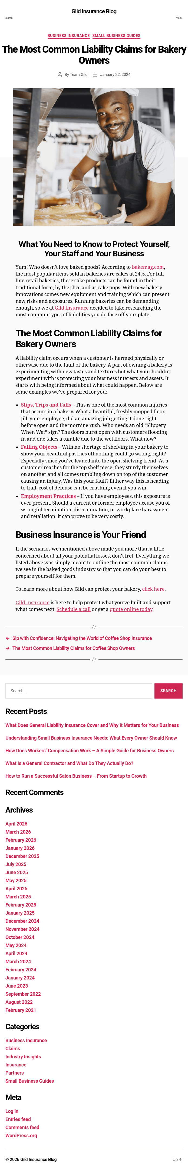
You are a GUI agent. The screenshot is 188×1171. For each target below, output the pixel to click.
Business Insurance (69, 35)
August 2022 (19, 1002)
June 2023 (16, 986)
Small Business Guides (117, 35)
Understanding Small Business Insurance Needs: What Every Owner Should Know (91, 738)
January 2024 (20, 978)
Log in (11, 1111)
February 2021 (20, 1010)
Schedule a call (74, 609)
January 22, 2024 (115, 74)
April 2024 (16, 953)
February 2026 (20, 840)
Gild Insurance (71, 308)
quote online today (131, 609)
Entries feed (18, 1119)
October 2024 (19, 937)
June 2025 (16, 872)
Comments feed (22, 1127)
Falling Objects (39, 447)
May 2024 (16, 945)
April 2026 (16, 824)
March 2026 (18, 832)
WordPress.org (21, 1135)
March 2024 (18, 961)
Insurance (15, 1065)
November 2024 (22, 929)
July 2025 (15, 864)
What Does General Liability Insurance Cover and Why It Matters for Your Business (92, 725)
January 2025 (20, 913)
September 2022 (23, 994)
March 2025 (18, 897)
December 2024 (22, 921)
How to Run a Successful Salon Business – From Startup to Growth (76, 776)
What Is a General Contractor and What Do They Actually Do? (69, 763)
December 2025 (22, 856)
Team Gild (78, 74)
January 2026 (20, 848)
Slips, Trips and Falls (46, 405)
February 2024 (20, 969)
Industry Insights (23, 1056)
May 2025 (16, 880)
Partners (14, 1073)
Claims (12, 1048)
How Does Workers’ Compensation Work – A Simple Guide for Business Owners (90, 750)
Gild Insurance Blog (93, 11)
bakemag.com (148, 267)
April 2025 (16, 888)
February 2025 (20, 905)
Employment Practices (48, 496)
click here (153, 589)
